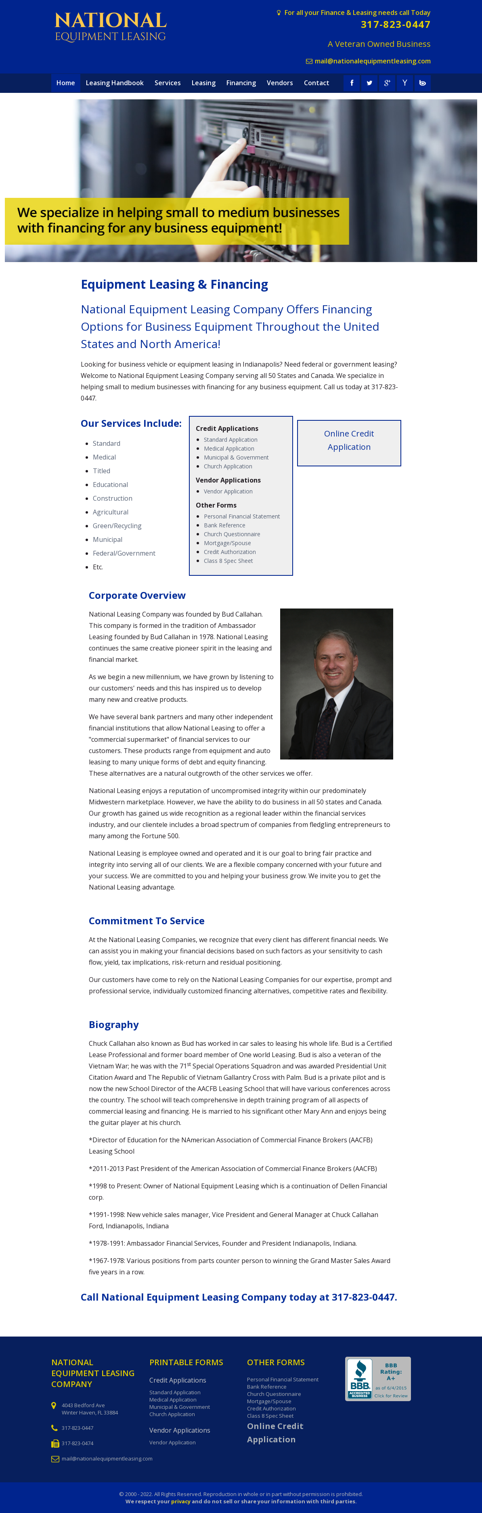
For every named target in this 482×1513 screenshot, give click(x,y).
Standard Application (231, 439)
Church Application (228, 466)
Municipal (107, 539)
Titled (101, 470)
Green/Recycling (117, 525)
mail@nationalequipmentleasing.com (373, 61)
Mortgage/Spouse (227, 543)
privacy (181, 1501)
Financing (241, 82)
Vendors (280, 82)
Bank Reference (224, 525)
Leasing (204, 82)
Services (168, 82)
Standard (106, 443)
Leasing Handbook (115, 82)
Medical (104, 457)
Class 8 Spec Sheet (228, 560)
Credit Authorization (230, 552)
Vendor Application (228, 491)
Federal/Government (124, 553)
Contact (316, 82)
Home (66, 82)
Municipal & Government (236, 457)
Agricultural (110, 512)
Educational (110, 484)
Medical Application (229, 448)
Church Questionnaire (232, 534)
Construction (112, 498)
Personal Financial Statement (242, 516)
